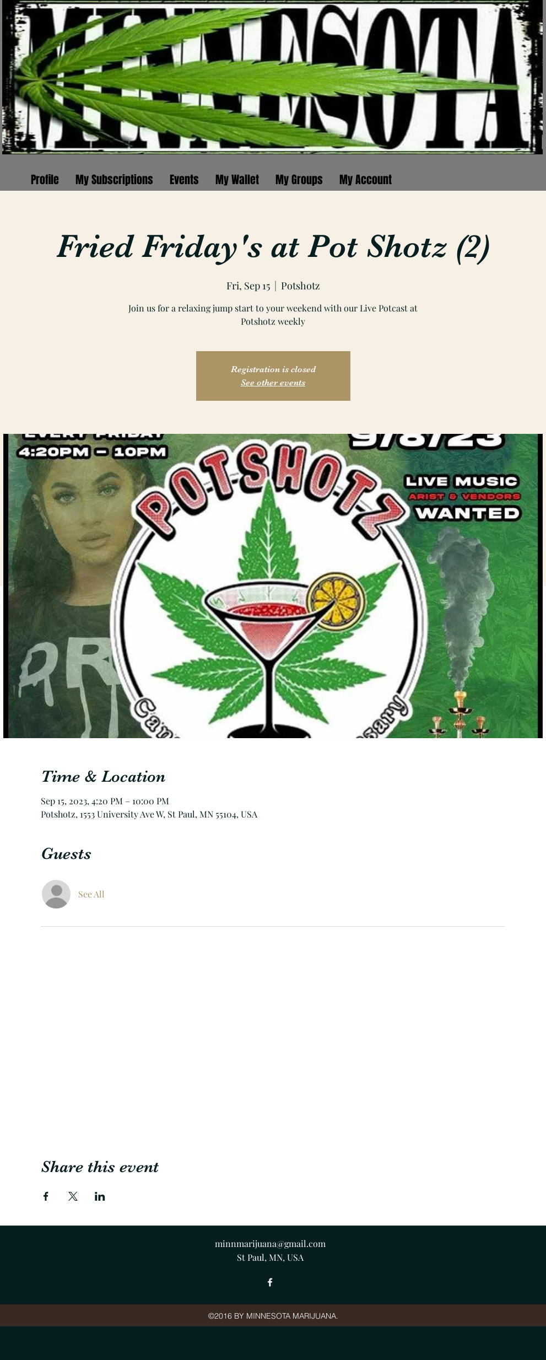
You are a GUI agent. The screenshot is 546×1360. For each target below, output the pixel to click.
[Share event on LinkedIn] (100, 1196)
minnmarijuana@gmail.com (270, 1243)
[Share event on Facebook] (46, 1196)
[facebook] (269, 1282)
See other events (273, 383)
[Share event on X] (73, 1196)
